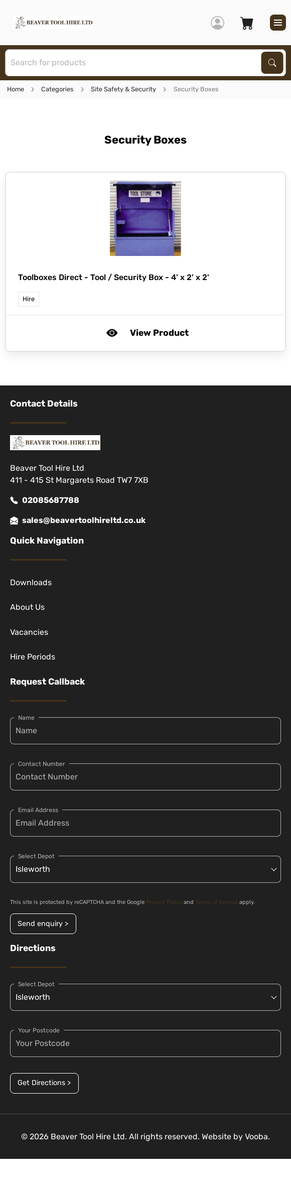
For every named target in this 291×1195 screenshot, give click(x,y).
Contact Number (41, 763)
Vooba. (257, 1136)
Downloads (31, 582)
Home (15, 89)
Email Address (38, 810)
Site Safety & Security (123, 89)
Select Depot (36, 856)
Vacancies (29, 632)
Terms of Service (216, 902)
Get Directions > (44, 1083)
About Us (27, 607)
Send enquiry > (43, 923)
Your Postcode (39, 1030)
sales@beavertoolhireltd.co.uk (77, 520)
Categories (57, 89)
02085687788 (44, 500)
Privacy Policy (164, 902)
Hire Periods (32, 656)
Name (26, 717)
